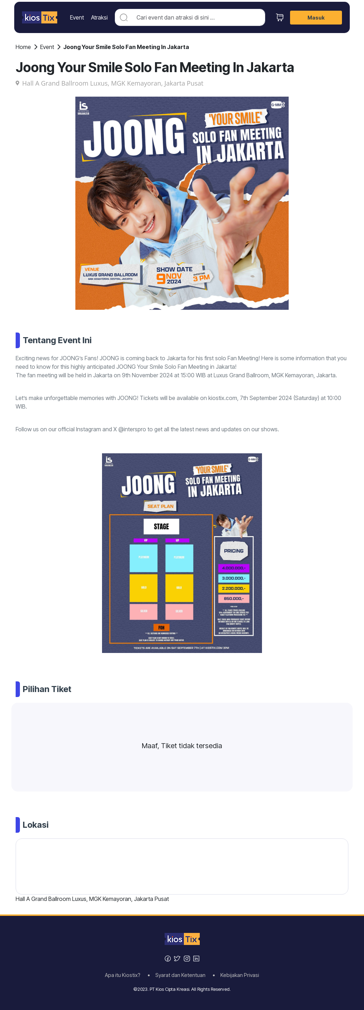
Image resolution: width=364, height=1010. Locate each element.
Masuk (316, 18)
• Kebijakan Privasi (236, 975)
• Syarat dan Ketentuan (179, 975)
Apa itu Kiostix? (125, 975)
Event (77, 17)
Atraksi (99, 17)
